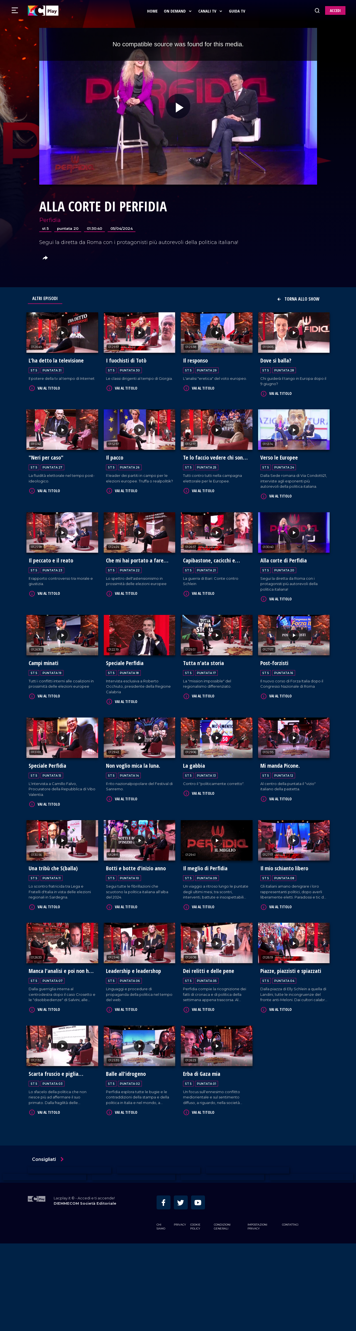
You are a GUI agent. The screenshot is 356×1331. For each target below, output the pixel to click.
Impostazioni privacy (257, 1313)
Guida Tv (238, 11)
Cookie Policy (195, 1313)
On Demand (179, 11)
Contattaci (290, 1311)
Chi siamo (161, 1313)
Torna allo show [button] (298, 299)
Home (153, 11)
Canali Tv (211, 11)
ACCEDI (335, 10)
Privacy (180, 1311)
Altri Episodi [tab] (45, 298)
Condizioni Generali (222, 1313)
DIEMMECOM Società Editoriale (85, 1291)
